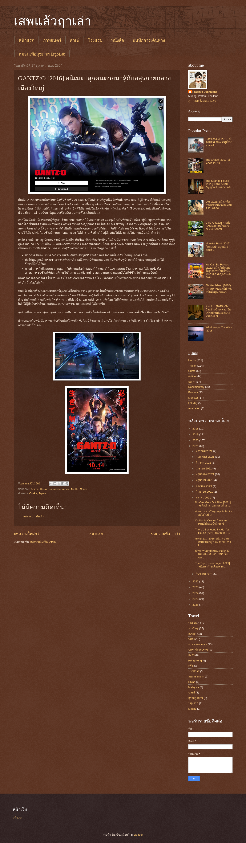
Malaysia (193, 687)
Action (192, 376)
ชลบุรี (191, 692)
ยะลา (191, 655)
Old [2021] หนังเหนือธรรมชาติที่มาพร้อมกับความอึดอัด (219, 205)
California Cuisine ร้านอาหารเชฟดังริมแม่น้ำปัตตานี (212, 522)
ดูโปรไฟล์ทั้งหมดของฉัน (202, 101)
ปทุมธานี (193, 703)
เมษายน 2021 (204, 468)
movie (65, 489)
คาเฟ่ (74, 40)
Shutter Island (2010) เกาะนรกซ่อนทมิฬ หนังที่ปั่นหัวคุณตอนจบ (219, 288)
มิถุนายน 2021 (205, 480)
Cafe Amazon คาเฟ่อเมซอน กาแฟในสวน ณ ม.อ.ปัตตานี (218, 226)
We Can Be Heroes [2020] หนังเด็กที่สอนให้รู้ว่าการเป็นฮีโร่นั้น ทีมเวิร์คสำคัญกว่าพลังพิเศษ (218, 271)
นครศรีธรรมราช (198, 649)
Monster (193, 397)
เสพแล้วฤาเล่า (53, 21)
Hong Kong (195, 660)
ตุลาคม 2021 (204, 497)
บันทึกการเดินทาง (149, 40)
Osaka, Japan (37, 493)
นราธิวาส (193, 671)
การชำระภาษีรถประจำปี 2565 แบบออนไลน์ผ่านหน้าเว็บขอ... (212, 554)
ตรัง (190, 665)
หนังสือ (117, 40)
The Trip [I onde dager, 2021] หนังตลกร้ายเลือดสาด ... (212, 565)
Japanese (55, 489)
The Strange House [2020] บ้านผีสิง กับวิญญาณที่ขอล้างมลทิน (219, 184)
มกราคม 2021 (204, 451)
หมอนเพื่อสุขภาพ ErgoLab (42, 54)
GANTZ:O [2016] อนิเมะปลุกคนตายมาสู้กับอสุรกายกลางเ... (213, 542)
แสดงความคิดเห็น (33, 516)
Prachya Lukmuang (205, 91)
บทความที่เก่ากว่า (165, 534)
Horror (44, 489)
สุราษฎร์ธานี (195, 698)
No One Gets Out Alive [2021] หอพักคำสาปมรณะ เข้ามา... (213, 504)
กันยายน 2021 (205, 491)
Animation (194, 408)
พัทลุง (191, 639)
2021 (195, 446)
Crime (191, 370)
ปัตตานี (192, 623)
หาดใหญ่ (193, 628)
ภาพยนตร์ (52, 40)
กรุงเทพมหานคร (197, 644)
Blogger (138, 834)
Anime (35, 489)
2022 (195, 581)
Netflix (75, 489)
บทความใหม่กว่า (27, 534)
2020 (195, 440)
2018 (195, 428)
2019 (195, 434)
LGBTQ (193, 403)
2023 (195, 587)
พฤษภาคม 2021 (205, 474)
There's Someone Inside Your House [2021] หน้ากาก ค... (213, 531)
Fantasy (193, 392)
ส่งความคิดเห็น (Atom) (43, 541)
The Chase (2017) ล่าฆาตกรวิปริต (218, 161)
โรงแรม (95, 40)
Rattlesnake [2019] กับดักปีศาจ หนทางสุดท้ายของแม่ (219, 142)
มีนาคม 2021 (204, 462)
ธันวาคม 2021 (204, 573)
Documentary (196, 386)
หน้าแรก (26, 40)
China (191, 682)
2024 (195, 593)
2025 (195, 598)
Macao (192, 708)
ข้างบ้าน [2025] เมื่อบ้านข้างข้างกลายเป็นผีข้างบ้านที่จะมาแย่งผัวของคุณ (218, 311)
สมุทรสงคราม (196, 676)
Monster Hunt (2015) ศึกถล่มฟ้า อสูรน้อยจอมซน (218, 247)
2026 (195, 604)
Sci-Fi (83, 489)
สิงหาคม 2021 (204, 486)
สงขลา (192, 633)
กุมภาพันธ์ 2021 (205, 456)
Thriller (192, 365)
